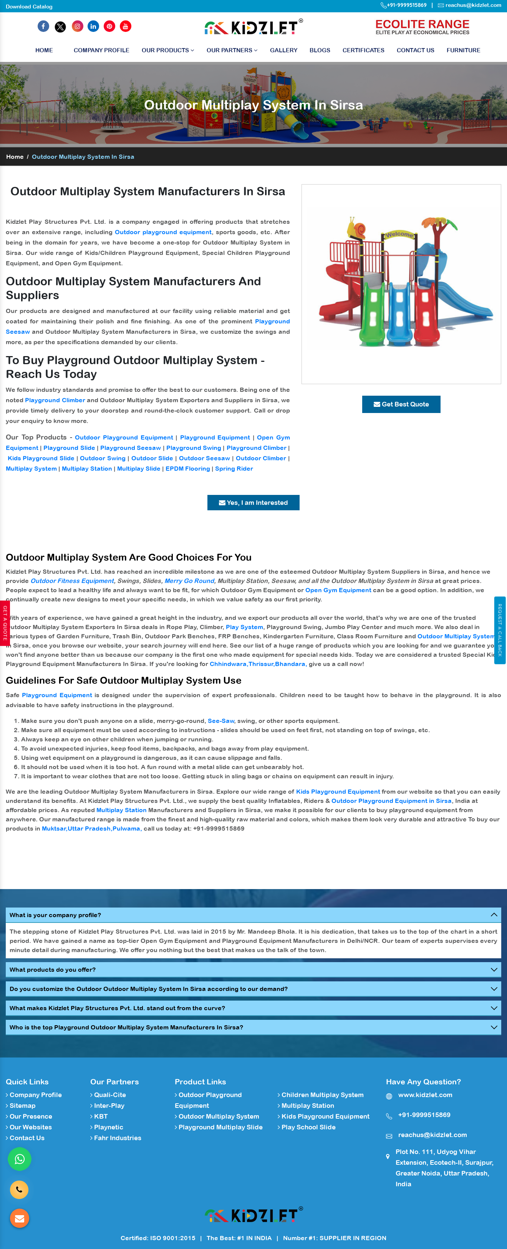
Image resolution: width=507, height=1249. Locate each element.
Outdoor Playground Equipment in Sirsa (391, 800)
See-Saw (221, 720)
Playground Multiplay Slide (219, 1127)
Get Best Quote (401, 404)
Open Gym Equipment (338, 589)
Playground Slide (69, 447)
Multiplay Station (87, 468)
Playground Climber (55, 399)
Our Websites (29, 1127)
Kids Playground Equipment (338, 791)
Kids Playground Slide (41, 458)
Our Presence (29, 1116)
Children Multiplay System (321, 1095)
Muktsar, (55, 828)
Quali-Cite (108, 1095)
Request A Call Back (500, 630)
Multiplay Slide (139, 468)
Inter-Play (107, 1105)
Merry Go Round (189, 580)
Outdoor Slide (152, 458)
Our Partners (232, 50)
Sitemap (21, 1105)
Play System (244, 626)
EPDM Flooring (188, 468)
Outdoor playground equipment (163, 231)
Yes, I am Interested (253, 502)
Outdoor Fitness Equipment (72, 580)
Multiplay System (31, 468)
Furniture (463, 50)
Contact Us (415, 50)
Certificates (363, 50)
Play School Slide (307, 1127)
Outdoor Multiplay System (456, 636)
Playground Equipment (215, 437)
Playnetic (106, 1127)
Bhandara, (291, 663)
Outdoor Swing (103, 458)
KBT (99, 1116)
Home (44, 52)
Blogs (320, 50)
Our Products (168, 50)
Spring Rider (234, 468)
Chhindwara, (229, 663)
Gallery (283, 50)
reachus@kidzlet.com (473, 5)
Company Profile (101, 50)
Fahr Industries (115, 1138)
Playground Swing (193, 447)
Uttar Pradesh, (90, 828)
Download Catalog (29, 6)
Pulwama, (127, 828)
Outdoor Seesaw (204, 458)
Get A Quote (5, 623)
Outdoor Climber (261, 458)
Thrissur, (262, 663)
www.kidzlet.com (425, 1095)
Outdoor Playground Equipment (124, 437)
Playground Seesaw (130, 447)
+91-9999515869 (404, 5)
